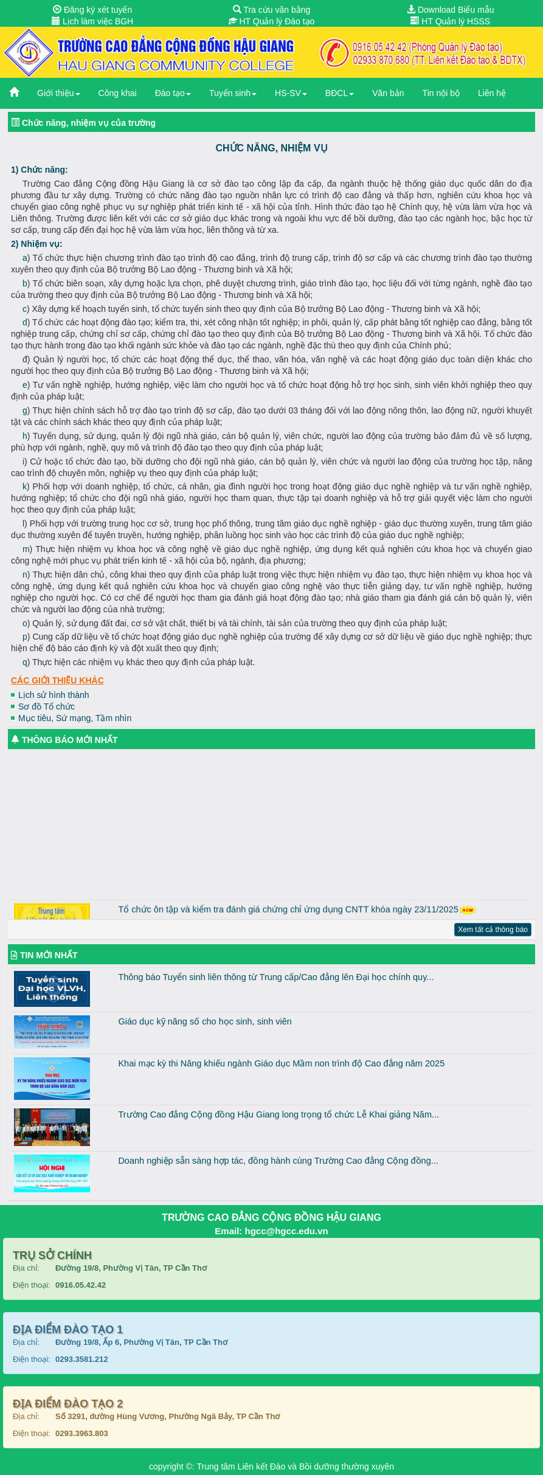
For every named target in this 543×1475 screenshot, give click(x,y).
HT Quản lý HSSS (450, 21)
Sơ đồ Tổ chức (46, 706)
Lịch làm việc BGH (92, 21)
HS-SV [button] (291, 93)
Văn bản (388, 93)
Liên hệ (492, 93)
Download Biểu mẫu (450, 10)
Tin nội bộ (441, 93)
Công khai (118, 93)
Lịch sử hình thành (53, 695)
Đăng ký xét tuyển (92, 10)
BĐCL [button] (339, 93)
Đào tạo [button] (173, 93)
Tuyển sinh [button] (233, 93)
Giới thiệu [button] (58, 93)
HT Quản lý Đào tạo (272, 21)
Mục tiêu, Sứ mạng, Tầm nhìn (74, 718)
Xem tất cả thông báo (493, 929)
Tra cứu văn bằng (272, 10)
